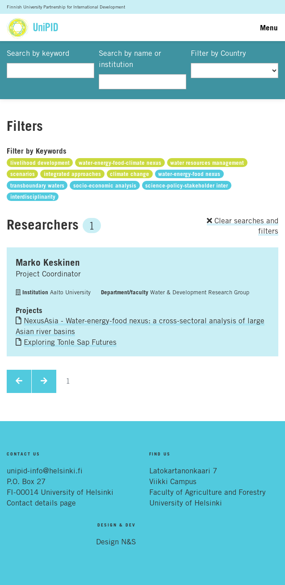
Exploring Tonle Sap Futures (70, 342)
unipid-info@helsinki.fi (45, 470)
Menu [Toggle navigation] (269, 27)
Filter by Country (218, 53)
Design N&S (116, 541)
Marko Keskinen (48, 262)
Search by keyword (38, 53)
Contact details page (41, 502)
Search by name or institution (130, 59)
